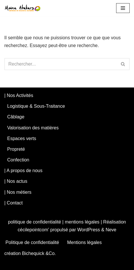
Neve (110, 229)
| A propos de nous (23, 170)
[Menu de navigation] (123, 8)
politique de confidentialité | (36, 221)
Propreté (16, 149)
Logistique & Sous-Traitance (36, 106)
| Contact (13, 202)
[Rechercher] (60, 64)
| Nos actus (15, 181)
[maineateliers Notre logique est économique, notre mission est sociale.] (24, 8)
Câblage (15, 116)
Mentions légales (84, 242)
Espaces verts (21, 138)
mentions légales (82, 221)
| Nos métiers (17, 192)
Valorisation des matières (32, 127)
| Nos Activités (18, 95)
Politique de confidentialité (32, 242)
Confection (18, 159)
